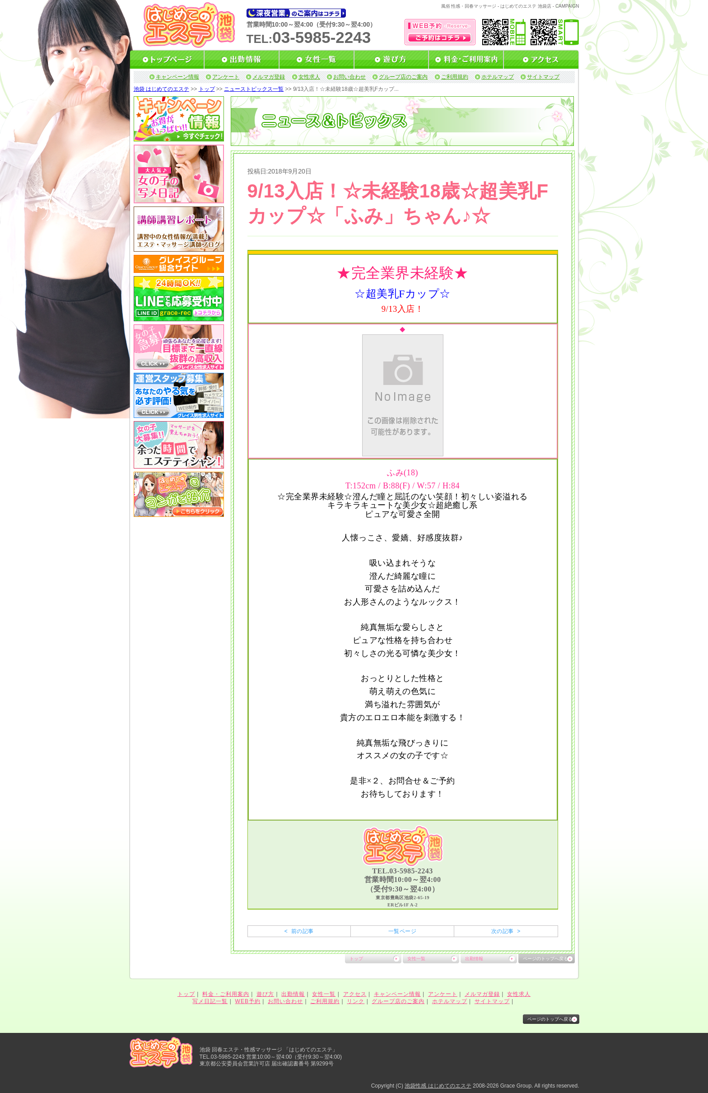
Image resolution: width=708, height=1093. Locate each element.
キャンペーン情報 (177, 77)
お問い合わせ (349, 77)
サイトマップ (543, 77)
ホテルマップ (497, 77)
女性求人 (309, 77)
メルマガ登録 (268, 77)
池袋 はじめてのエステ (161, 89)
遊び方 (265, 994)
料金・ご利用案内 (225, 994)
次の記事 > (506, 931)
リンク (355, 1001)
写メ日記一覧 (210, 1001)
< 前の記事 (299, 931)
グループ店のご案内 (403, 77)
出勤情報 (474, 958)
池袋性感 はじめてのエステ (438, 1086)
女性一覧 (416, 958)
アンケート (225, 77)
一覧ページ (402, 931)
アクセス (355, 994)
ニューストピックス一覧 (254, 89)
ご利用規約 (454, 77)
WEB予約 (248, 1001)
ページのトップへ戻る (545, 958)
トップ (207, 89)
